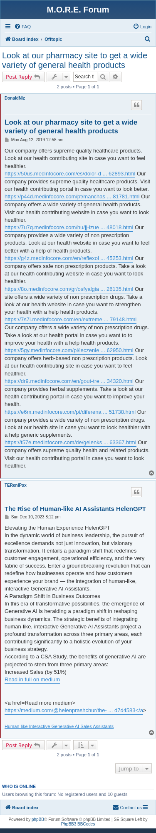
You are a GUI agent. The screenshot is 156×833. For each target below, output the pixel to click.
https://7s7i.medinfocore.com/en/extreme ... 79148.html (70, 319)
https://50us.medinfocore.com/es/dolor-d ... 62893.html (70, 173)
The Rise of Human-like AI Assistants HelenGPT (75, 508)
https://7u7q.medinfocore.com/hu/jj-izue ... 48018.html (69, 227)
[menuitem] (22, 27)
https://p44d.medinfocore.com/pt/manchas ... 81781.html (72, 196)
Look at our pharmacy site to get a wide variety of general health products (74, 60)
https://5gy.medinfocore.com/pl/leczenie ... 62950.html (69, 350)
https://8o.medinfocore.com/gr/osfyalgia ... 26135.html (69, 289)
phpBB (38, 819)
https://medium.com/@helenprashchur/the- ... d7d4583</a (74, 710)
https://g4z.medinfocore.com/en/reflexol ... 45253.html (69, 258)
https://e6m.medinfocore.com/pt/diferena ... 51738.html (70, 412)
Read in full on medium (32, 679)
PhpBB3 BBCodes (78, 824)
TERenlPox (16, 485)
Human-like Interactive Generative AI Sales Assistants (59, 726)
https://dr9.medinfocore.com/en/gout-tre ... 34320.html (69, 381)
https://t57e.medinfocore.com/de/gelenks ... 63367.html (70, 442)
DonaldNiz (15, 98)
